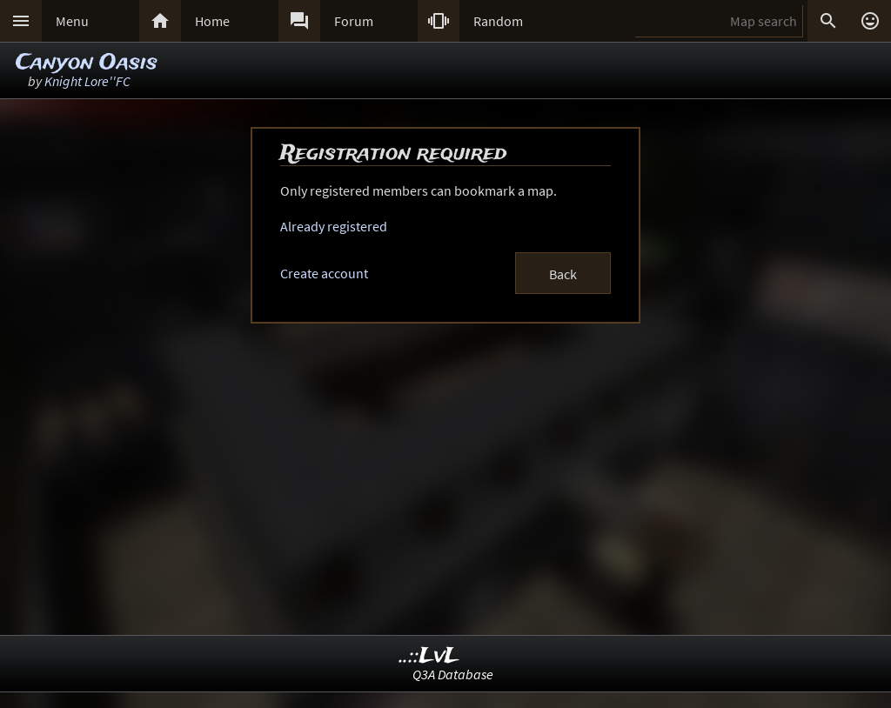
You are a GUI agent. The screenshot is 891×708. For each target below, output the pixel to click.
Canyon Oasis (86, 63)
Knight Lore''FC (87, 81)
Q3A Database (452, 674)
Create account (324, 273)
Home (212, 21)
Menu (72, 21)
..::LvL (429, 656)
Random (498, 21)
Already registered (333, 226)
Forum (353, 21)
